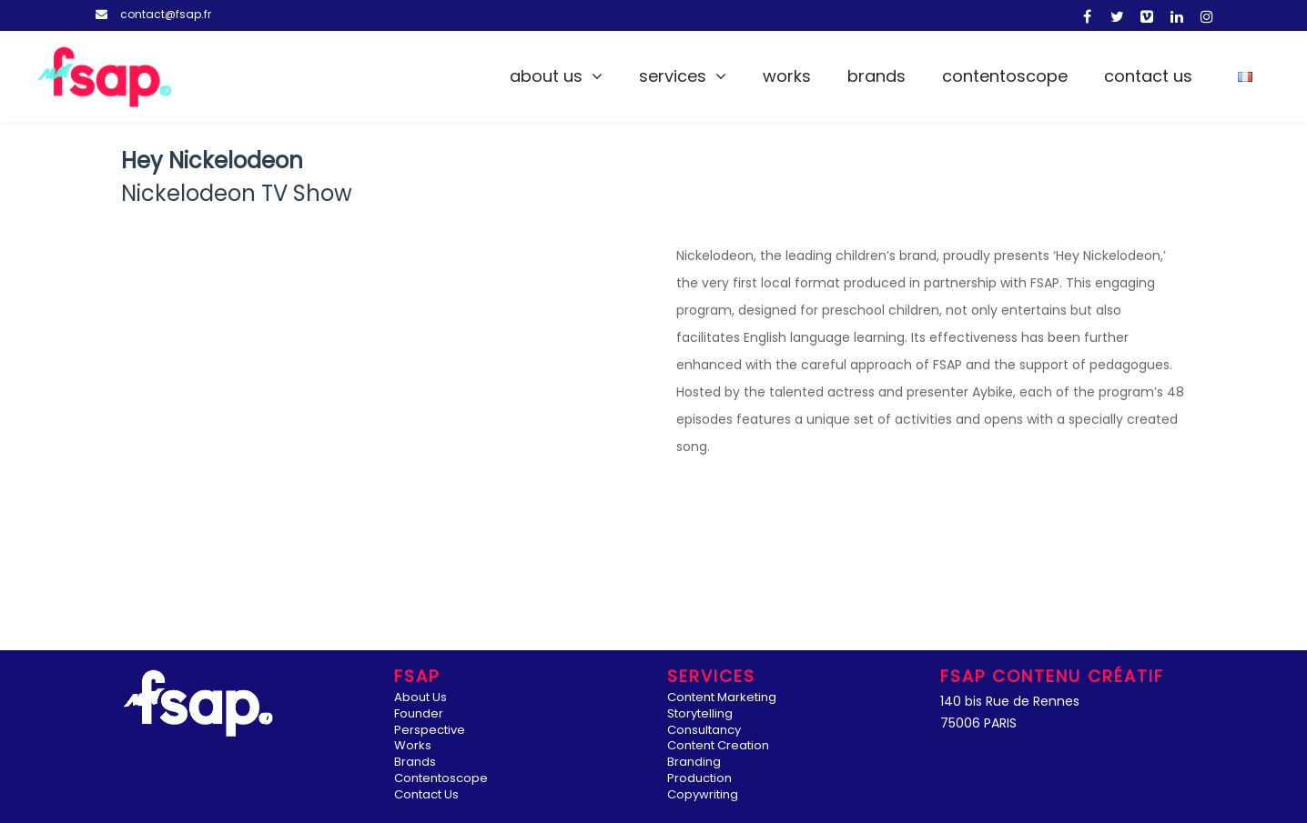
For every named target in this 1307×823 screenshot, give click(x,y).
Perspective (429, 730)
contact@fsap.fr (165, 14)
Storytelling (700, 714)
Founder (418, 714)
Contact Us (1148, 76)
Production (699, 779)
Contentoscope (1005, 76)
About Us (546, 76)
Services (672, 76)
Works (787, 76)
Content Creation (718, 746)
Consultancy (704, 730)
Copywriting (702, 795)
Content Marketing (721, 698)
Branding (694, 762)
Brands (876, 76)
